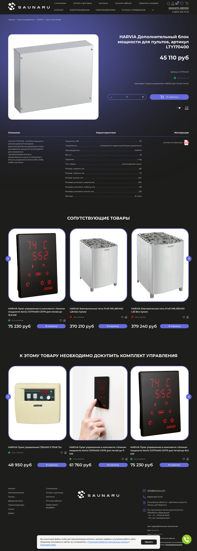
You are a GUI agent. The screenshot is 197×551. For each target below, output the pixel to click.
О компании (60, 3)
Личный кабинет (123, 3)
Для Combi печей (53, 20)
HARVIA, (168, 83)
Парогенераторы (105, 10)
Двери (11, 513)
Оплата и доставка (82, 3)
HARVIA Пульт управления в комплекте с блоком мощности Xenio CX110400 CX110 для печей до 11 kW (97, 450)
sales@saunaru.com (156, 490)
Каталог (59, 10)
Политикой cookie (48, 545)
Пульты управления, (154, 83)
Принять (149, 542)
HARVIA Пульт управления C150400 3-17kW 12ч (35, 447)
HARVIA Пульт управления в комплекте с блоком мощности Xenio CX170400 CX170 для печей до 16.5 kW (36, 311)
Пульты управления (133, 10)
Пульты (11, 497)
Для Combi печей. (180, 83)
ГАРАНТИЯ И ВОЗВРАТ (149, 3)
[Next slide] (189, 258)
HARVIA (40, 20)
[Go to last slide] (8, 258)
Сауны (11, 509)
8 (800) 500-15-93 (180, 12)
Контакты (103, 3)
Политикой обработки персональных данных (108, 542)
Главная (11, 20)
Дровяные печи (15, 501)
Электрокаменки (80, 10)
